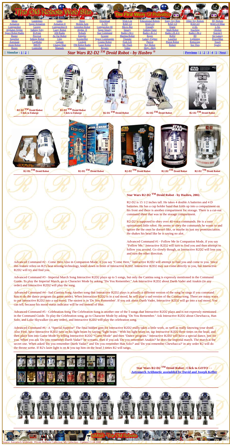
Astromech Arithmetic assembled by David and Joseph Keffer (174, 372)
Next (222, 52)
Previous (191, 52)
